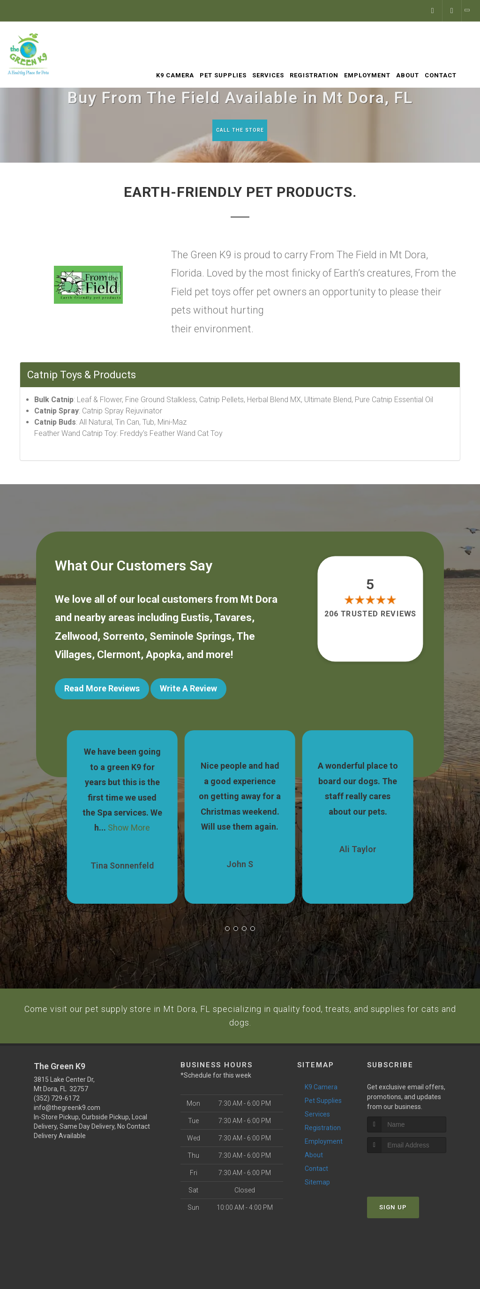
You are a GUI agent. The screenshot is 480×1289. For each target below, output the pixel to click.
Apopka (163, 657)
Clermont (119, 657)
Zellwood (76, 638)
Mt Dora (259, 601)
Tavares (233, 620)
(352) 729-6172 (57, 1111)
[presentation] (417, 1183)
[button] (227, 923)
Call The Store (238, 130)
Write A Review (188, 691)
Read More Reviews (102, 691)
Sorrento (123, 638)
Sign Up (393, 1219)
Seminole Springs (191, 638)
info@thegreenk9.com (67, 1120)
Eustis (195, 620)
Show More (129, 822)
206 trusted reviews (370, 615)
